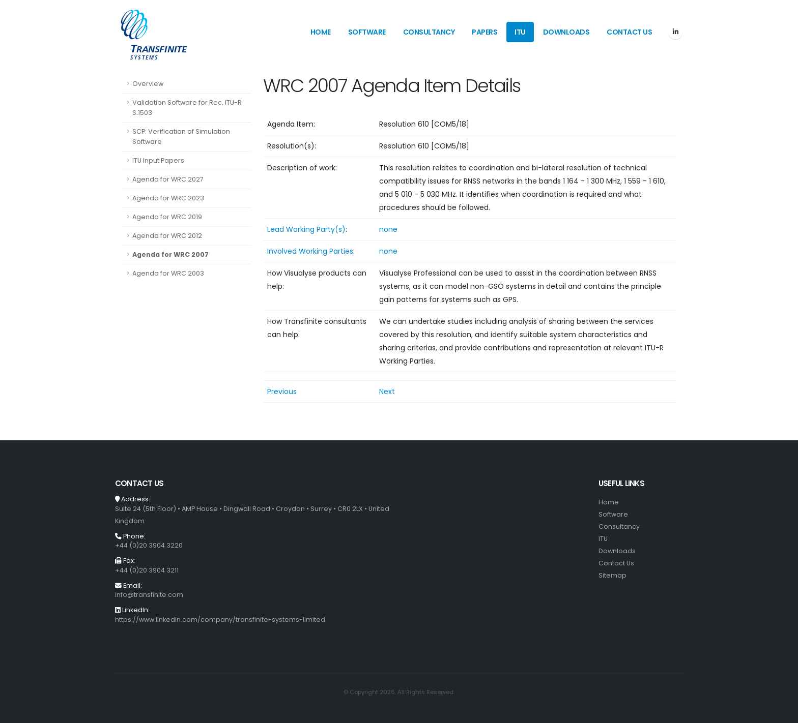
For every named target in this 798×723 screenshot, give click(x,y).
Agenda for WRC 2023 (168, 198)
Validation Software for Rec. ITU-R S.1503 (187, 107)
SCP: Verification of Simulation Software (181, 136)
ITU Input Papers (158, 160)
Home (320, 32)
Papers (484, 32)
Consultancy (429, 32)
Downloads (566, 32)
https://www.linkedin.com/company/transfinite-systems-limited (220, 619)
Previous (282, 391)
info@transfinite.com (149, 594)
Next (387, 391)
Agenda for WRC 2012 (167, 235)
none (388, 229)
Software (367, 32)
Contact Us (629, 32)
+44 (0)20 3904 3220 (149, 545)
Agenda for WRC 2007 (170, 254)
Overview (147, 83)
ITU (520, 32)
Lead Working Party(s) (306, 229)
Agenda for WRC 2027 (168, 179)
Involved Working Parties (310, 251)
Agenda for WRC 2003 (168, 273)
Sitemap (612, 575)
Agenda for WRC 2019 (167, 217)
